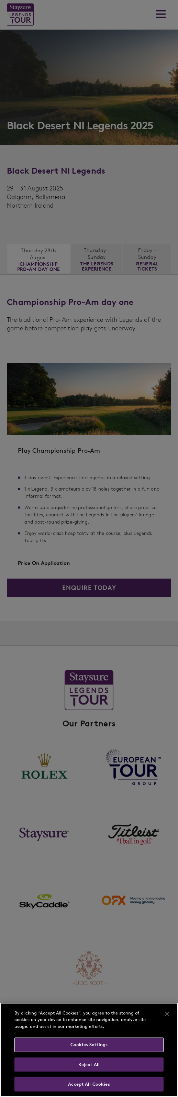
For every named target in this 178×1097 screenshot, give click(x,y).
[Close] (167, 1013)
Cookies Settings (89, 1044)
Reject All (89, 1064)
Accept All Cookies (89, 1084)
